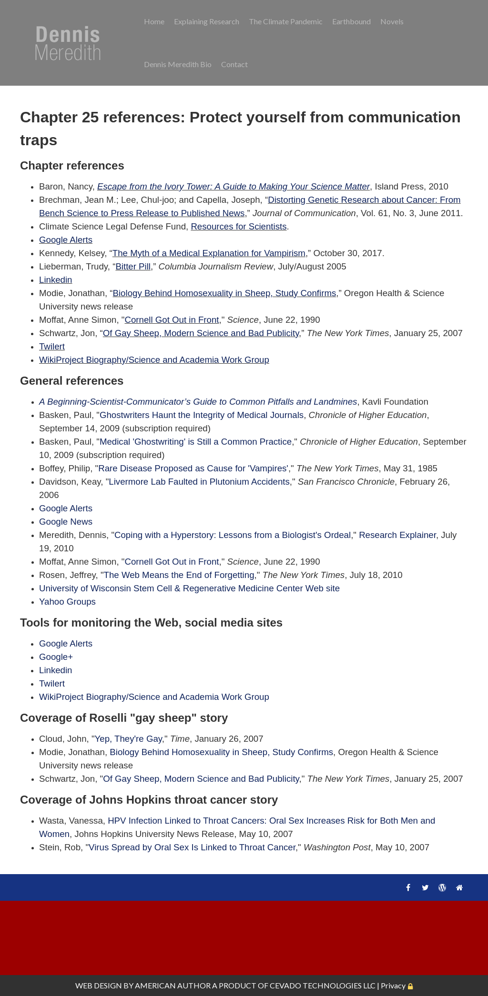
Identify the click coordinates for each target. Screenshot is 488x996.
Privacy (393, 985)
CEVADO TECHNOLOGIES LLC (323, 985)
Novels (392, 21)
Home (154, 21)
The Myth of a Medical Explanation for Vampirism (208, 253)
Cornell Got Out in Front (171, 320)
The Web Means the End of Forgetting (179, 575)
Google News (65, 522)
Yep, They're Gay (128, 739)
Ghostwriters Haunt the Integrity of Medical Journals (202, 415)
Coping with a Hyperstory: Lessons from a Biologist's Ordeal (232, 535)
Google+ (56, 657)
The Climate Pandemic (286, 21)
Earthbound (351, 21)
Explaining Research (206, 21)
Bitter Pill (133, 266)
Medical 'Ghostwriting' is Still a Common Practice (196, 442)
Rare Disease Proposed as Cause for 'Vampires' (193, 468)
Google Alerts (65, 240)
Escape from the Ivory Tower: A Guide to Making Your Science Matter (233, 186)
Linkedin (55, 280)
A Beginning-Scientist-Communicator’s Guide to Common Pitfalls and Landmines (198, 402)
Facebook (408, 887)
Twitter (425, 887)
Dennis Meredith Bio (178, 64)
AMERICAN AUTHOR (173, 985)
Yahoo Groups (67, 602)
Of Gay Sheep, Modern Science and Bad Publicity (201, 333)
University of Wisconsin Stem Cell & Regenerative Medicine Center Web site (189, 588)
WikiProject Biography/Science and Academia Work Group (154, 360)
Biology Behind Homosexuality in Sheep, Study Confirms (224, 293)
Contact (234, 64)
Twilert (52, 346)
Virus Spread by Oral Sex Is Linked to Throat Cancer (192, 847)
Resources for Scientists (238, 226)
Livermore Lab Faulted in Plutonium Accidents (199, 482)
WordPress (442, 887)
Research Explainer (397, 535)
